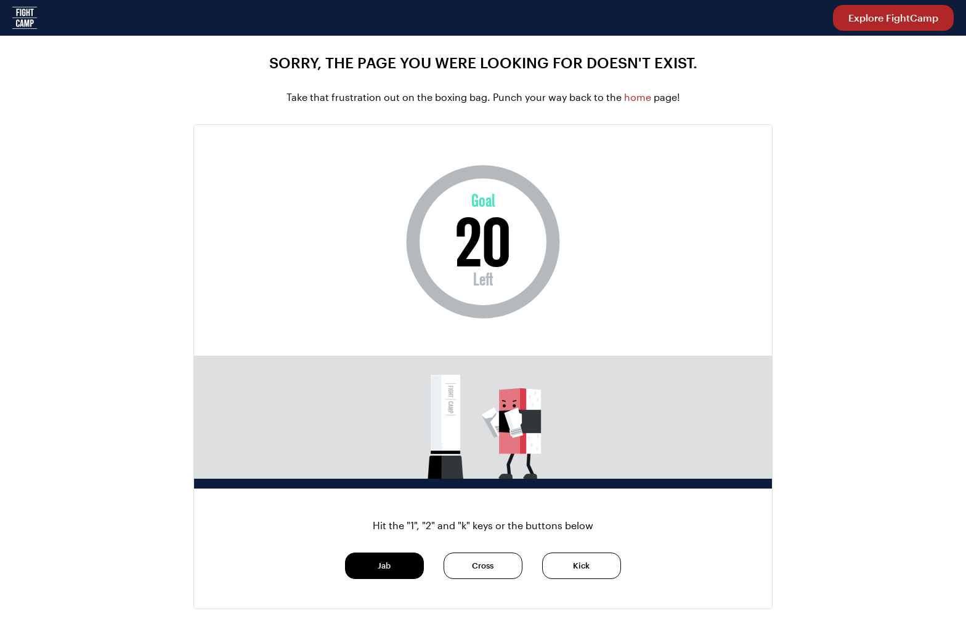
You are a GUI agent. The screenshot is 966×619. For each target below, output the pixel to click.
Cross (482, 565)
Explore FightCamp (893, 17)
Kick (581, 565)
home (639, 97)
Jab (384, 565)
